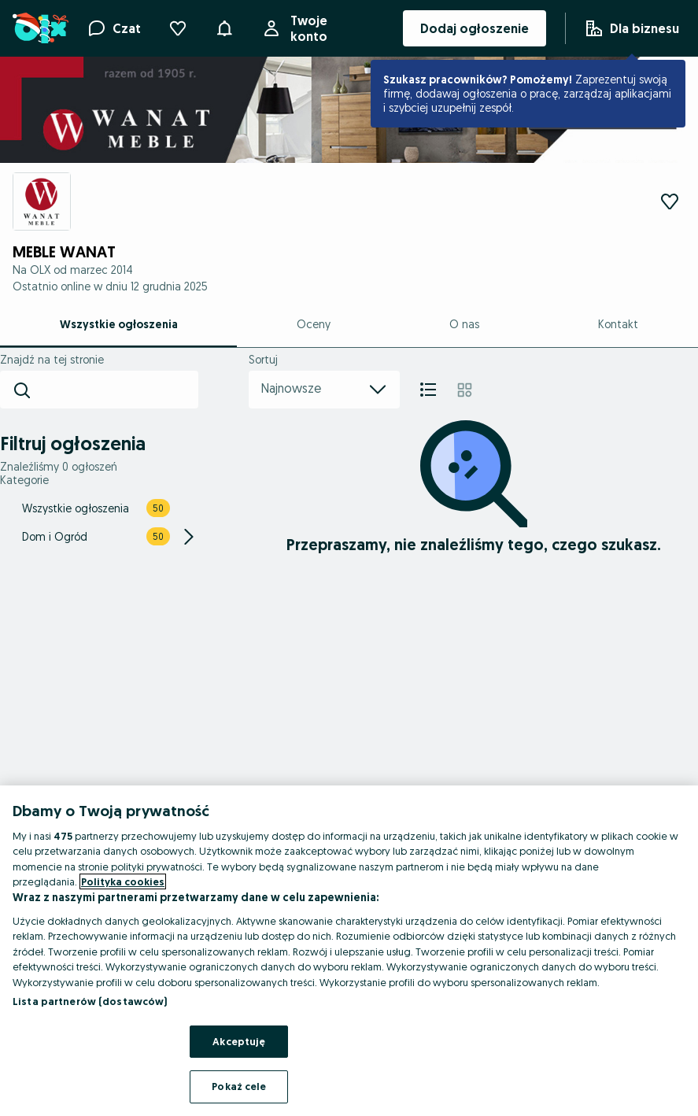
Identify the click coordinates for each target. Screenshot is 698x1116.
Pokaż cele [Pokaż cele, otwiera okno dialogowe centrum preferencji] (239, 1086)
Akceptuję (238, 1041)
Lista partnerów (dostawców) (90, 1001)
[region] (349, 950)
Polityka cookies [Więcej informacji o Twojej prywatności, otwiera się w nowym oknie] (122, 881)
